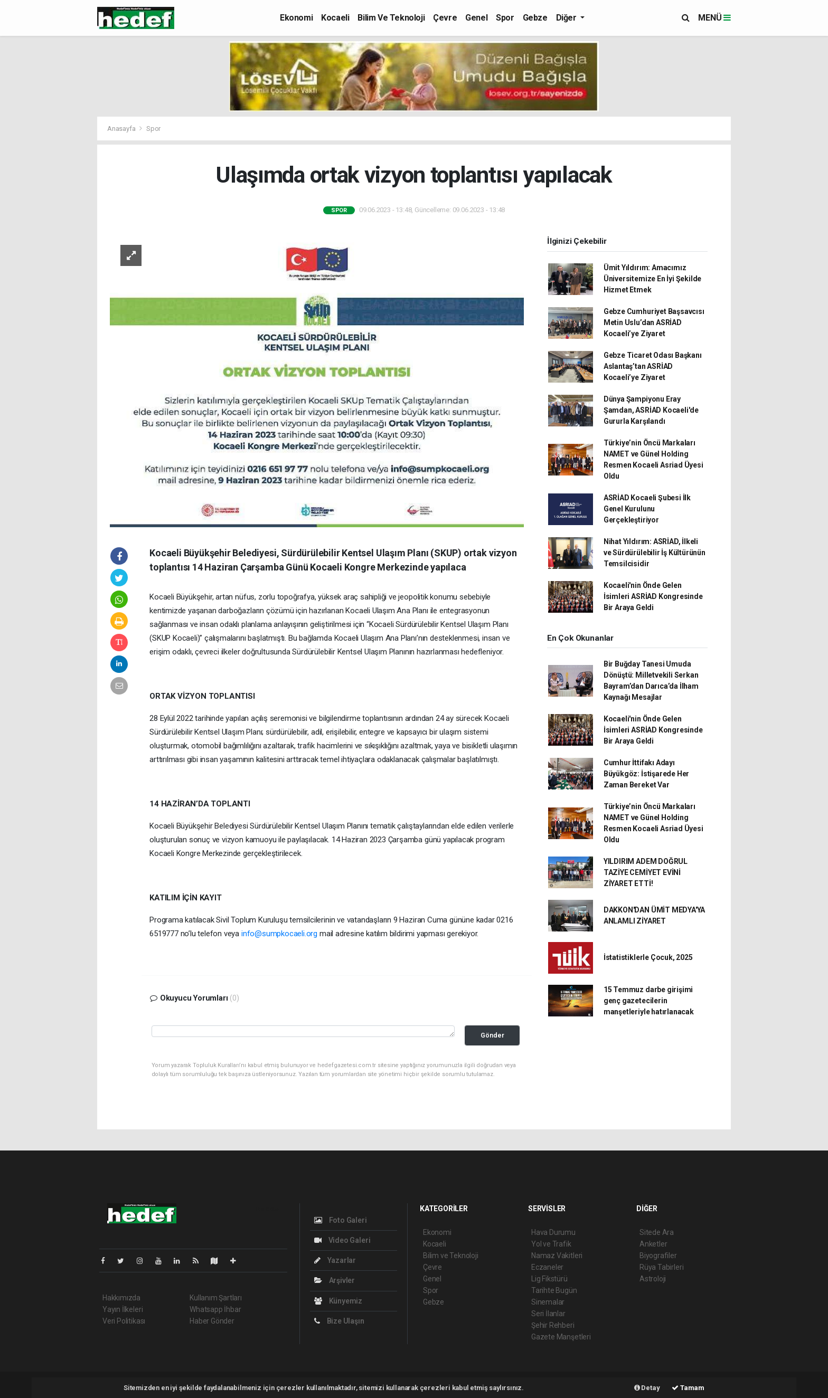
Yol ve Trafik (551, 1244)
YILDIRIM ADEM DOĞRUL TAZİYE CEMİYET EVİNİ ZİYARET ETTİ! (646, 872)
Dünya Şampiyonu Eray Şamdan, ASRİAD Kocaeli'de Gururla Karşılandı (651, 410)
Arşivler (334, 1280)
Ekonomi (296, 18)
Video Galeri (342, 1240)
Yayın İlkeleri (122, 1309)
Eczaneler (547, 1267)
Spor (505, 18)
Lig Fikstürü (549, 1279)
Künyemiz (338, 1301)
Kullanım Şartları (216, 1298)
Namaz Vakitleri (556, 1255)
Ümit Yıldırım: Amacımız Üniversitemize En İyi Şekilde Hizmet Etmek (652, 278)
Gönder (492, 1035)
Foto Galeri (340, 1220)
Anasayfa (122, 128)
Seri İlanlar (548, 1313)
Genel (476, 18)
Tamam (688, 1388)
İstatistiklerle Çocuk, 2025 (648, 957)
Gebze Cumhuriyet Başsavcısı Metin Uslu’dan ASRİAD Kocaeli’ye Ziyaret (654, 322)
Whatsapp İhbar (215, 1309)
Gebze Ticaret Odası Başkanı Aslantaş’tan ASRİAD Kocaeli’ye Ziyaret (653, 366)
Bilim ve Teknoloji (391, 18)
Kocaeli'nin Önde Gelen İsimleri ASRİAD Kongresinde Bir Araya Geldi (653, 596)
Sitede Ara (656, 1232)
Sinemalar (547, 1302)
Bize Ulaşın (339, 1321)
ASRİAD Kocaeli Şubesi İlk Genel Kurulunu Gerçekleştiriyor (647, 508)
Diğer (567, 18)
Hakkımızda (121, 1298)
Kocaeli (335, 18)
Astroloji (652, 1279)
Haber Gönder (212, 1321)
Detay (647, 1388)
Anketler (653, 1244)
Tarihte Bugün (554, 1290)
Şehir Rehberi (553, 1325)
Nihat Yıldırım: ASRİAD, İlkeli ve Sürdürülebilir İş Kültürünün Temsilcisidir (654, 552)
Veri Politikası (123, 1321)
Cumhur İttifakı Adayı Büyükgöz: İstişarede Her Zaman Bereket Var (646, 773)
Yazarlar (335, 1260)
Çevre (445, 18)
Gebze (535, 18)
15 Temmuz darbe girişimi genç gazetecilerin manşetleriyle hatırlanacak (649, 1000)
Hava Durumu (553, 1232)
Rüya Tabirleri (661, 1267)
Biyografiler (658, 1255)
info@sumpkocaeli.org (279, 933)
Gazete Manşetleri (561, 1337)
